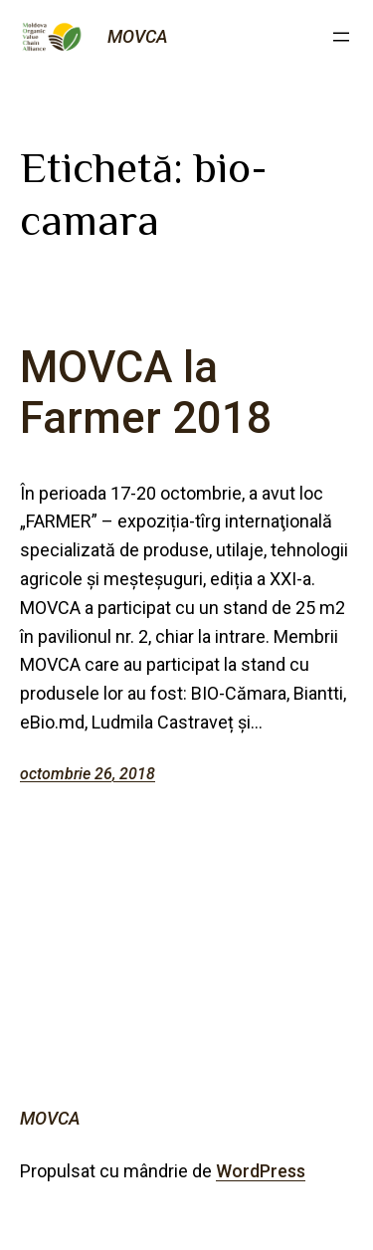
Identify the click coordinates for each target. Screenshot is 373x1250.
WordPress (260, 1170)
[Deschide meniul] (341, 37)
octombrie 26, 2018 (87, 773)
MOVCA (137, 36)
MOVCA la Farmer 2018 (146, 392)
